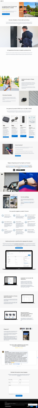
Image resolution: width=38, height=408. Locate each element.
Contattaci (12, 395)
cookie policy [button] (14, 403)
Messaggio (10, 377)
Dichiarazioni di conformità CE (22, 398)
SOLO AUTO (3, 395)
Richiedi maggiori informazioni (19, 247)
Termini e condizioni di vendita (14, 396)
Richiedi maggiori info (18, 155)
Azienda (20, 371)
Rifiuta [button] (28, 406)
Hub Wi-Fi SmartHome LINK (25, 166)
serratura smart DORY (12, 166)
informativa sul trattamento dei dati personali (17, 386)
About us (20, 394)
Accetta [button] (31, 406)
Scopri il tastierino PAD (23, 136)
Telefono (9, 374)
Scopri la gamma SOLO (6, 137)
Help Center (12, 394)
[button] (37, 353)
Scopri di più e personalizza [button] (8, 406)
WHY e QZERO (3, 399)
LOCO (2, 398)
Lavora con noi (21, 395)
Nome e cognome (10, 371)
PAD (2, 396)
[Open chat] (37, 407)
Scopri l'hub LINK (32, 137)
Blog (19, 396)
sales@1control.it (29, 219)
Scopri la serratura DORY (15, 136)
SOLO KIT (3, 400)
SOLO (2, 394)
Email (20, 374)
